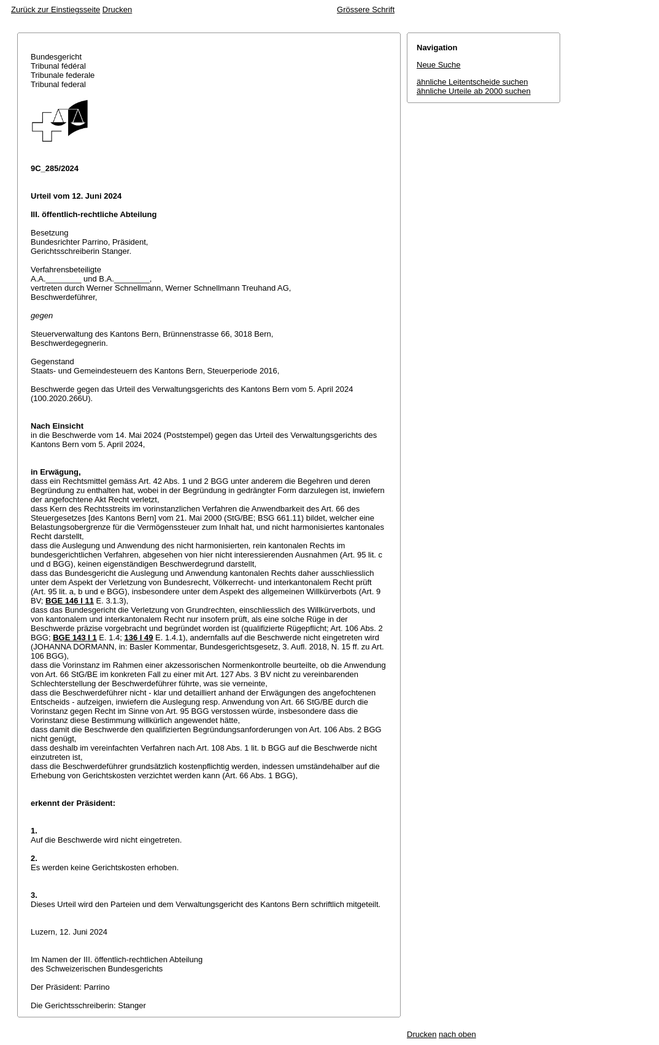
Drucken (117, 9)
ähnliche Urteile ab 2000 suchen (474, 91)
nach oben (457, 1034)
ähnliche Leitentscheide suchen (472, 81)
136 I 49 (139, 637)
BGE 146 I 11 (69, 600)
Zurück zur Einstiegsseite (55, 9)
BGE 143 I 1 (75, 637)
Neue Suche (439, 64)
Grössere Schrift (366, 9)
